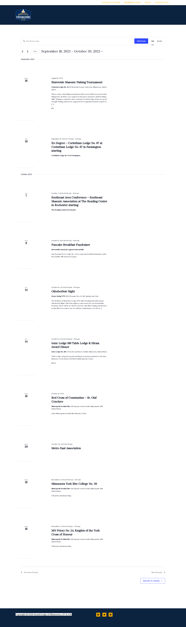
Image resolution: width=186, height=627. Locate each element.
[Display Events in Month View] (159, 41)
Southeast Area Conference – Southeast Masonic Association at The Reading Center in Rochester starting (79, 201)
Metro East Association (66, 448)
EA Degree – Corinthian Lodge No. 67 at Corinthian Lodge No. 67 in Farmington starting (76, 147)
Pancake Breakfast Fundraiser (70, 244)
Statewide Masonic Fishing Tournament (76, 82)
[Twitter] (104, 615)
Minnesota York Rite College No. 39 (74, 484)
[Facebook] (98, 615)
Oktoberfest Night (63, 291)
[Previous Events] (22, 51)
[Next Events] (27, 51)
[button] (95, 15)
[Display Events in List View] (152, 41)
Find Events (141, 41)
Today (35, 51)
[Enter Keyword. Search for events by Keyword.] (77, 41)
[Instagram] (111, 615)
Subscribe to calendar (151, 581)
